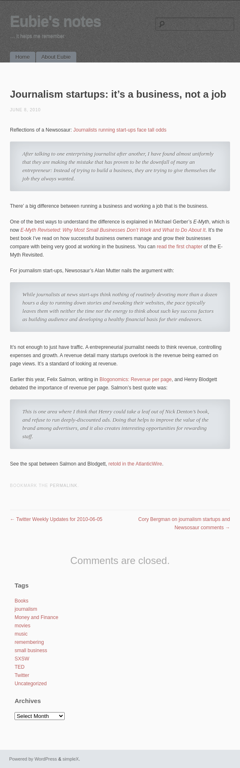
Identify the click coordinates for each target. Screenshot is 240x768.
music (21, 634)
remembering (29, 642)
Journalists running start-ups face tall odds (120, 130)
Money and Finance (36, 617)
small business (31, 650)
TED (19, 667)
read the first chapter (179, 247)
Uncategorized (30, 683)
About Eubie (56, 57)
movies (22, 626)
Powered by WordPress (33, 758)
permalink (64, 485)
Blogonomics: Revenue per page (135, 379)
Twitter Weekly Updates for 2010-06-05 (56, 519)
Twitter (22, 675)
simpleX (71, 758)
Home (22, 57)
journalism (26, 609)
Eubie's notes (55, 21)
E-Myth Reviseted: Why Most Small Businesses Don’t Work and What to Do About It (112, 230)
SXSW (22, 659)
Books (21, 601)
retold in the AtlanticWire (135, 464)
